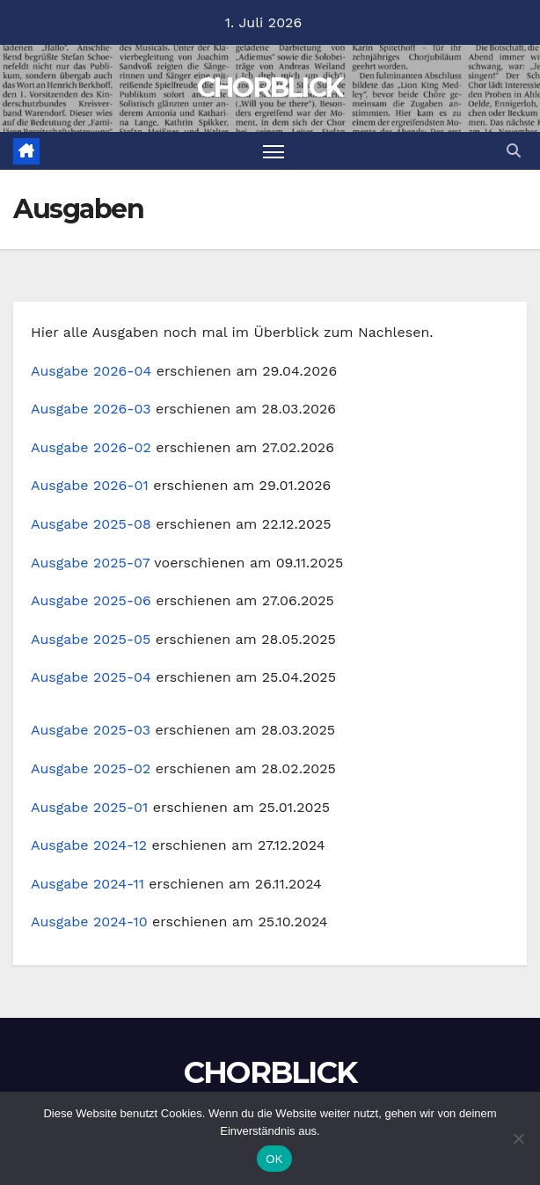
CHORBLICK (270, 87)
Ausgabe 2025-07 (90, 562)
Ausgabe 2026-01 (90, 485)
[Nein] (518, 1138)
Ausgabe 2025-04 (91, 677)
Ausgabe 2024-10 (89, 921)
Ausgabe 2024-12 (89, 845)
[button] (514, 151)
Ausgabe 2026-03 (90, 408)
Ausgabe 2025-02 (90, 768)
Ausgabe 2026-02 (91, 447)
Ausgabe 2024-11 (87, 883)
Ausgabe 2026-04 (91, 370)
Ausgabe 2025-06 (91, 600)
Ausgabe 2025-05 (90, 639)
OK (274, 1159)
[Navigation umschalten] (273, 151)
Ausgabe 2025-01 (89, 807)
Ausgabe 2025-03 (90, 729)
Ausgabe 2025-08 (91, 524)
